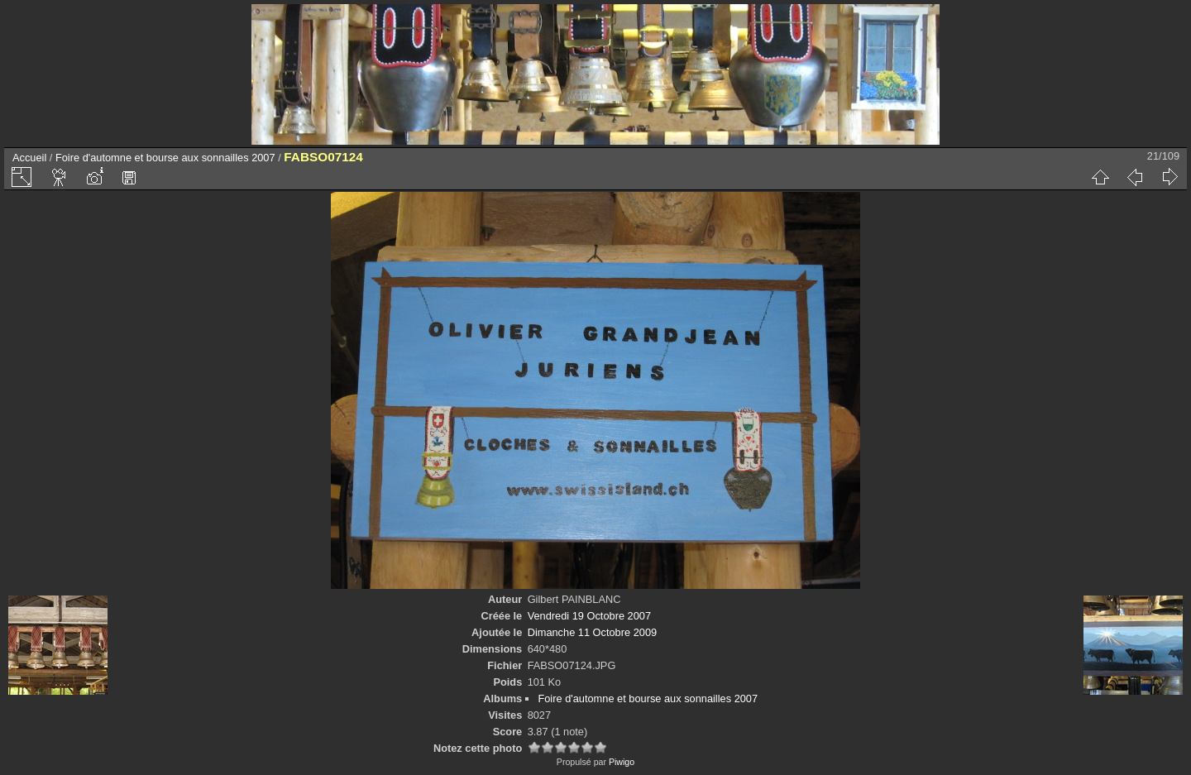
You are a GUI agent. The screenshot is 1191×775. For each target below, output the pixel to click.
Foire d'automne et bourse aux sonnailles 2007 (165, 157)
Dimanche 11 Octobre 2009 (593, 632)
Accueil (29, 157)
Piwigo (621, 762)
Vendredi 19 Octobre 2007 (589, 616)
